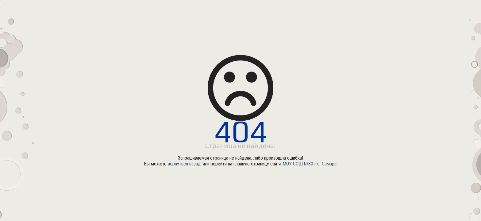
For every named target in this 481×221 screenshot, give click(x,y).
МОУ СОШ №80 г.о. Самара (310, 164)
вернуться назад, (185, 164)
